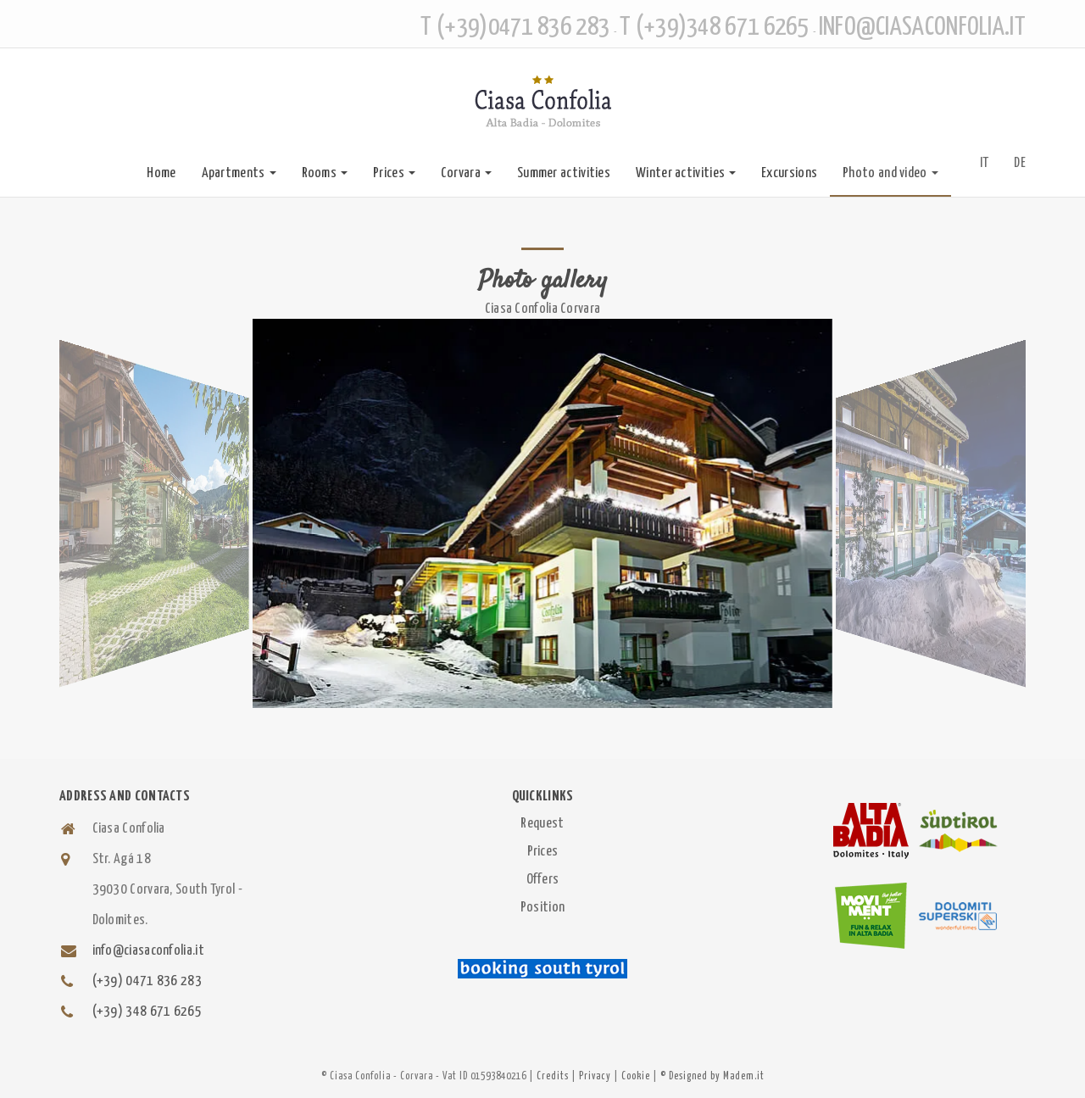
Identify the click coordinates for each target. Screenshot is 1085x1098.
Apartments (239, 173)
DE (1020, 163)
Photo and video (890, 173)
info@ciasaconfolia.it (148, 951)
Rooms (325, 173)
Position (542, 907)
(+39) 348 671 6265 (147, 1012)
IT (984, 163)
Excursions (789, 173)
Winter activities (686, 173)
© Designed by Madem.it (712, 1076)
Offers (542, 879)
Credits (553, 1076)
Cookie (635, 1076)
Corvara (466, 173)
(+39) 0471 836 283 (147, 981)
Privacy (595, 1076)
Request (542, 824)
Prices (394, 173)
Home (161, 173)
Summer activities (563, 173)
